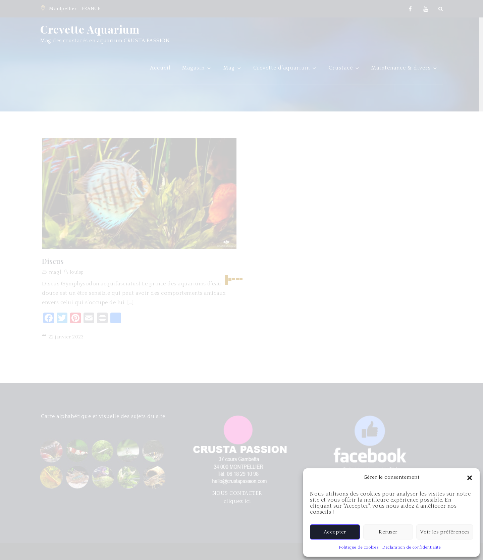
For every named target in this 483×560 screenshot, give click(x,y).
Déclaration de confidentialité (411, 547)
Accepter (335, 532)
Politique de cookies (359, 547)
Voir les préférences (444, 532)
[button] (469, 477)
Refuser (388, 532)
